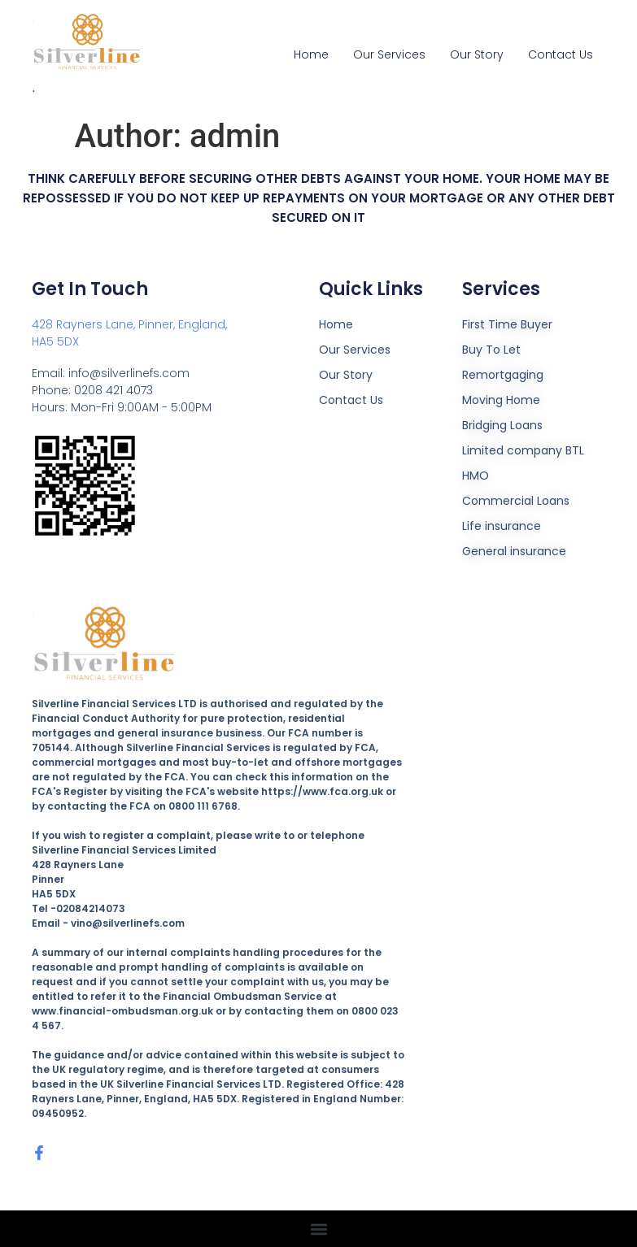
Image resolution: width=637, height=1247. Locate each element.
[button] (318, 1228)
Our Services (389, 54)
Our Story (477, 54)
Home (311, 54)
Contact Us (560, 54)
